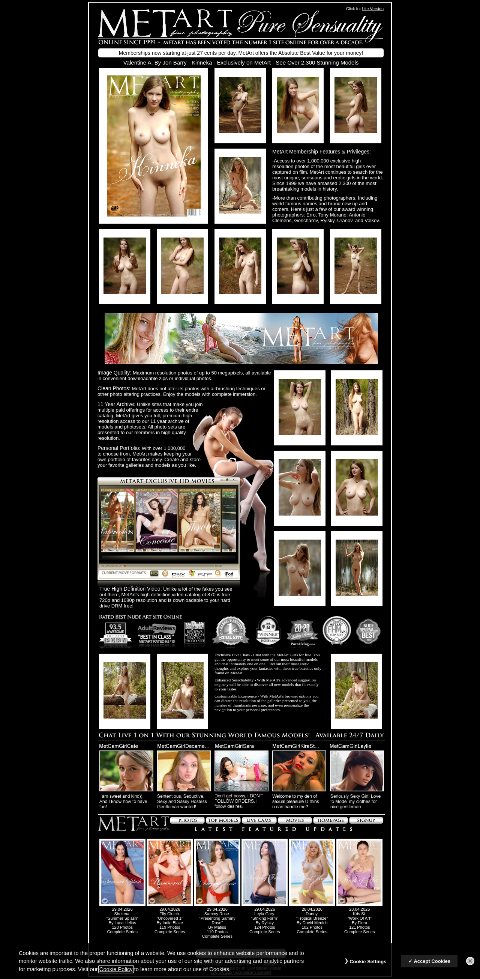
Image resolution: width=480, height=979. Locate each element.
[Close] (470, 965)
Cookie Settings (368, 965)
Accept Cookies (432, 965)
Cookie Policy (116, 973)
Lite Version (373, 8)
